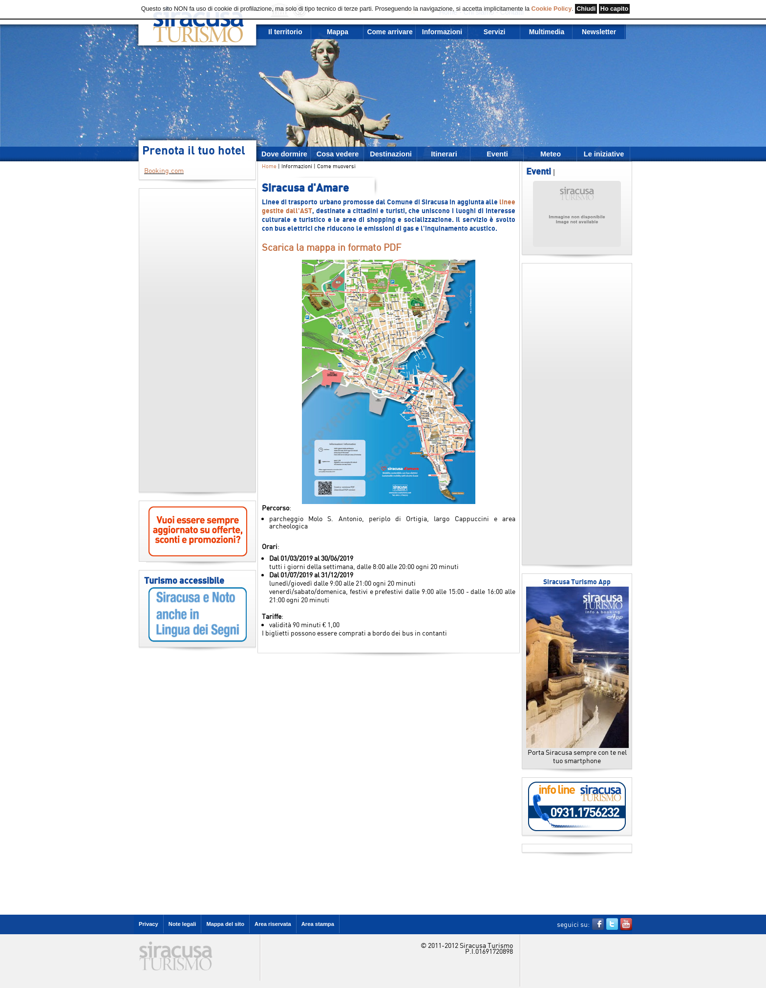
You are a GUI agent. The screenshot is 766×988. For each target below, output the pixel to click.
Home (269, 166)
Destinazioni (391, 154)
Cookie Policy (552, 8)
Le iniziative (604, 154)
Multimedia (546, 32)
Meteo (550, 154)
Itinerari (444, 154)
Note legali (182, 924)
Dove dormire (284, 154)
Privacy (148, 924)
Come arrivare (389, 32)
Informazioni (442, 32)
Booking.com (164, 170)
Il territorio (285, 32)
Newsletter (599, 32)
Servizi (495, 32)
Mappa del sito (225, 924)
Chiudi (586, 8)
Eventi (497, 154)
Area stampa (317, 924)
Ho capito (614, 8)
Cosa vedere (338, 154)
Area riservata (273, 924)
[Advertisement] (197, 340)
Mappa (337, 32)
